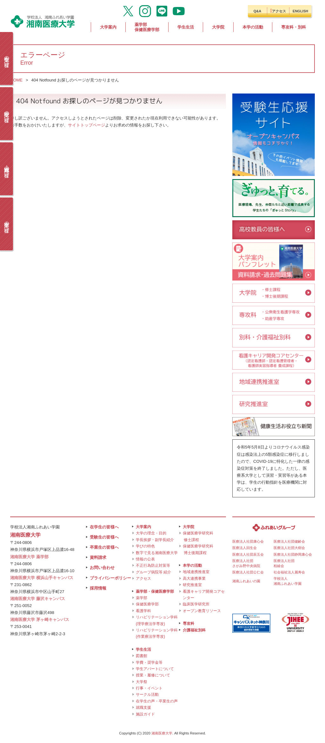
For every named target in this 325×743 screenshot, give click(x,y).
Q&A (257, 11)
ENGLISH (300, 11)
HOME (16, 80)
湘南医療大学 (161, 733)
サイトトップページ (86, 125)
